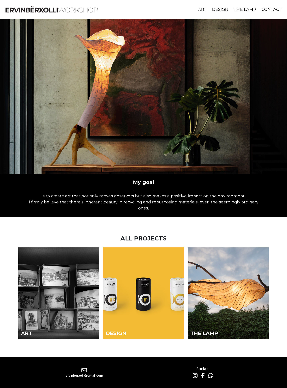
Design (220, 9)
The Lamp (245, 9)
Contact (272, 9)
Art (202, 9)
